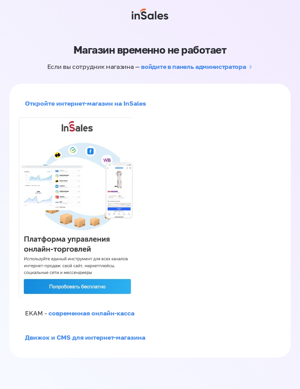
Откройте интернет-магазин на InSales (85, 103)
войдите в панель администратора (193, 66)
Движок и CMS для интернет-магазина (85, 337)
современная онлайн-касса (91, 313)
